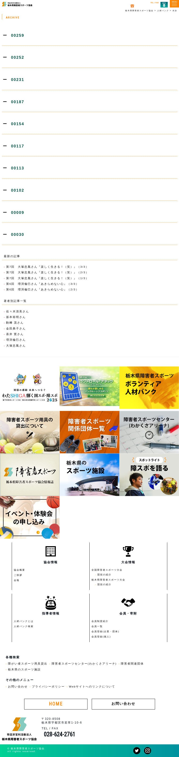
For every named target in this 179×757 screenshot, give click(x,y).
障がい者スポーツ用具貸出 (27, 663)
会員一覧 (97, 626)
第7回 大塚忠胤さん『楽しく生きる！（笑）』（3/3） (47, 266)
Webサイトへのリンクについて (92, 686)
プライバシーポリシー (48, 686)
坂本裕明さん (16, 316)
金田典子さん (16, 328)
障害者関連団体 (132, 663)
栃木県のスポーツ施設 (24, 669)
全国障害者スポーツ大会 (106, 570)
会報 (16, 580)
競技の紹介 (104, 574)
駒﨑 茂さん (15, 322)
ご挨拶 (18, 575)
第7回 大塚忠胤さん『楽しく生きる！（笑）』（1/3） (47, 278)
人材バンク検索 (24, 626)
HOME (56, 704)
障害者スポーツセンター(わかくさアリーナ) (84, 663)
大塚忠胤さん (16, 345)
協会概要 (19, 570)
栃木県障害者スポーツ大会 (108, 579)
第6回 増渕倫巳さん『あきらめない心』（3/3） (42, 283)
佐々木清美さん (17, 311)
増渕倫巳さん (16, 339)
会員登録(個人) (101, 636)
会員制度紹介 (99, 621)
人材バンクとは (24, 621)
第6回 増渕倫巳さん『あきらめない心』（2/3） (42, 289)
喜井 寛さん (15, 334)
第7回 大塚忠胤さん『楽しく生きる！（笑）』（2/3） (47, 272)
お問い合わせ (18, 686)
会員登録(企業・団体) (105, 631)
